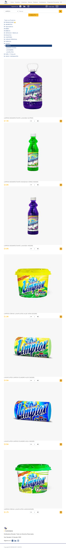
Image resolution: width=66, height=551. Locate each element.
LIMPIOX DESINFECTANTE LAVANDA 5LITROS (18, 118)
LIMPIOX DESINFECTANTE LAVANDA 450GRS (18, 246)
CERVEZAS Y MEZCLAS (11, 33)
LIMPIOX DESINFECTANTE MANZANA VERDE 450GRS (21, 182)
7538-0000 (51, 7)
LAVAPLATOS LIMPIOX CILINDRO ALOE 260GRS (19, 377)
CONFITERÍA (8, 37)
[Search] (60, 11)
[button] (61, 2)
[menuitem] (12, 2)
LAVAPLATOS (10, 52)
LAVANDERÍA (9, 50)
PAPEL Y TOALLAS (10, 54)
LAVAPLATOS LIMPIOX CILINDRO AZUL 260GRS (19, 441)
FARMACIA (8, 41)
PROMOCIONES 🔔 (10, 22)
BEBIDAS (7, 31)
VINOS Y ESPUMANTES (11, 56)
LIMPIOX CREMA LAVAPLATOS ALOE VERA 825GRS (20, 314)
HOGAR (7, 43)
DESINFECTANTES (11, 48)
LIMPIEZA (8, 46)
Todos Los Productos (9, 20)
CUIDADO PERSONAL (11, 39)
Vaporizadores (9, 26)
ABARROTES (8, 24)
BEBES (7, 29)
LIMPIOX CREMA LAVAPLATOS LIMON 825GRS (19, 509)
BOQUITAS (8, 35)
